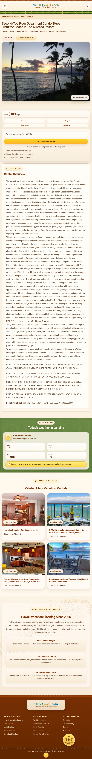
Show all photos (80, 97)
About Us (66, 720)
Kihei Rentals (38, 727)
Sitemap (66, 730)
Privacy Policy (68, 724)
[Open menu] (5, 6)
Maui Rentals (9, 727)
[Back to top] (46, 755)
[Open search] (87, 6)
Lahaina (30, 16)
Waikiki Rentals (39, 720)
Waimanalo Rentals (41, 724)
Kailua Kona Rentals (41, 734)
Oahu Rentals (9, 724)
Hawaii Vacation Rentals (10, 16)
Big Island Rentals (11, 734)
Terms (65, 727)
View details (8, 37)
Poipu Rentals (38, 730)
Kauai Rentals (9, 730)
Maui (23, 16)
